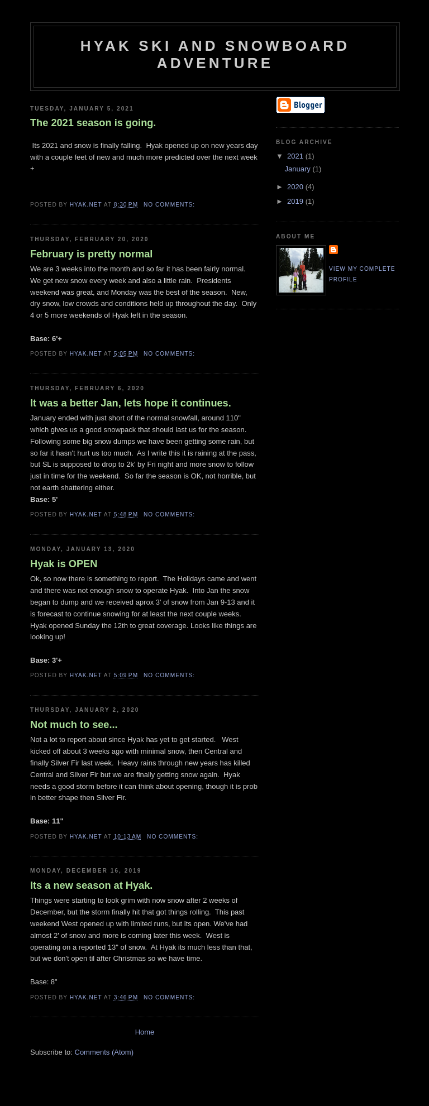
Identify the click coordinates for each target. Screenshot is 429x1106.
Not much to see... (74, 724)
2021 (296, 156)
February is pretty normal (91, 254)
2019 (296, 201)
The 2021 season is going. (93, 122)
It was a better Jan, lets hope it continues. (130, 403)
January (299, 169)
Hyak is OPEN (63, 563)
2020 (296, 187)
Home (145, 1032)
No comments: (170, 205)
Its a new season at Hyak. (91, 885)
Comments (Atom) (104, 1052)
